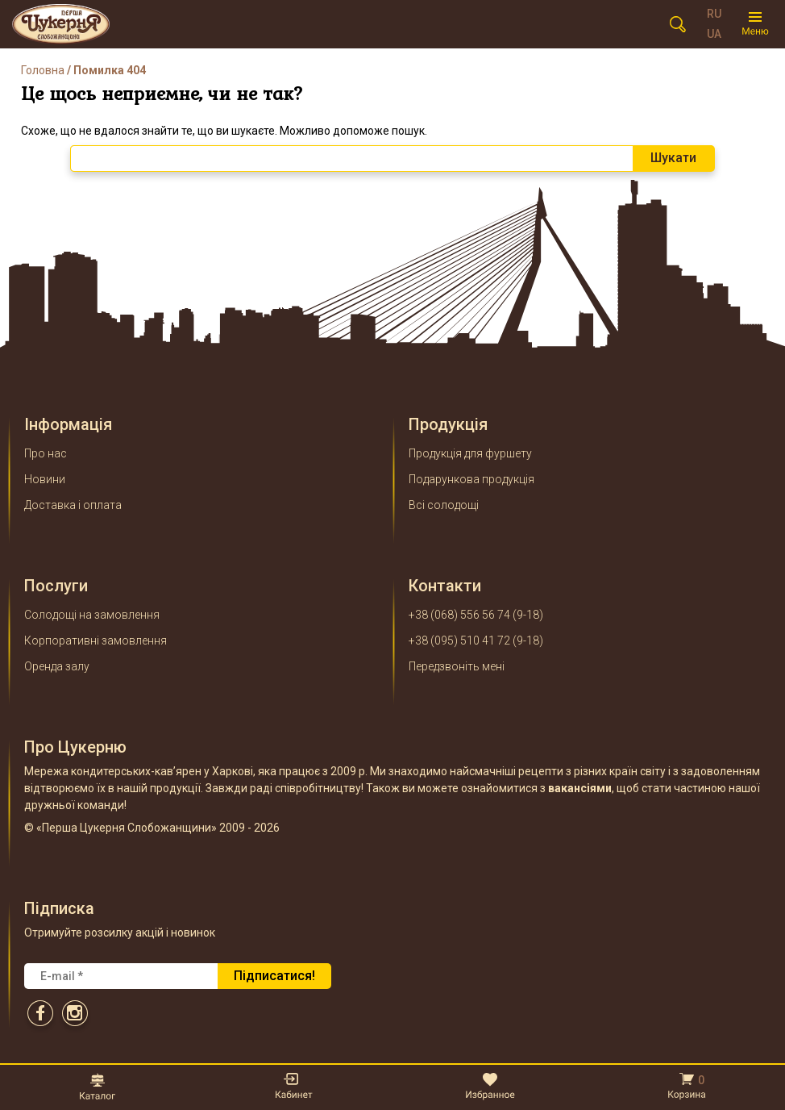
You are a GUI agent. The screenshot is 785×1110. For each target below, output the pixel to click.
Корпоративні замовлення (95, 640)
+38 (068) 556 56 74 (459, 614)
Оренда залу (56, 666)
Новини (44, 479)
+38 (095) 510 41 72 (459, 640)
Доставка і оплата (73, 505)
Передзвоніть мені (457, 666)
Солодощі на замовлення (92, 614)
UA (714, 33)
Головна (42, 70)
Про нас (45, 453)
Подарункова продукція (471, 479)
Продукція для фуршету (470, 453)
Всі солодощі (444, 505)
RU (714, 13)
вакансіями (580, 788)
